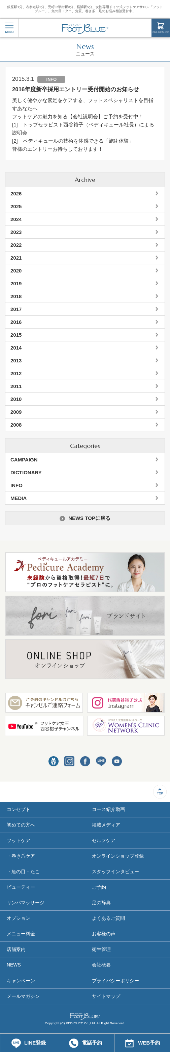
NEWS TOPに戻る (85, 518)
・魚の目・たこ (23, 871)
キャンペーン (21, 980)
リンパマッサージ (25, 902)
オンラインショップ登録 (118, 856)
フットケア (18, 840)
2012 (16, 373)
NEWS (14, 964)
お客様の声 (103, 933)
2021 (16, 258)
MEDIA (18, 498)
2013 (16, 360)
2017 (16, 309)
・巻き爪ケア (21, 856)
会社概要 (101, 964)
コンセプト (18, 809)
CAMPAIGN (24, 459)
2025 (16, 206)
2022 (16, 245)
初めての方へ (21, 825)
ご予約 (99, 887)
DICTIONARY (26, 472)
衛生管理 (101, 949)
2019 (16, 283)
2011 (16, 386)
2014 (16, 348)
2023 (16, 232)
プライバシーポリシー (115, 980)
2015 (16, 335)
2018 (16, 296)
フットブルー (85, 29)
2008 (16, 425)
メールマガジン (23, 996)
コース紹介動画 (108, 809)
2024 (16, 219)
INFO (16, 485)
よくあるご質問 (108, 918)
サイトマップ (106, 996)
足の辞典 (101, 902)
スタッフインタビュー (115, 871)
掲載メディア (106, 825)
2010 (16, 399)
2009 (16, 412)
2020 (16, 270)
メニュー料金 (21, 933)
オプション (18, 918)
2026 (16, 193)
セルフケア (103, 840)
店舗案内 (16, 949)
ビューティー (21, 887)
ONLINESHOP (160, 28)
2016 (16, 322)
